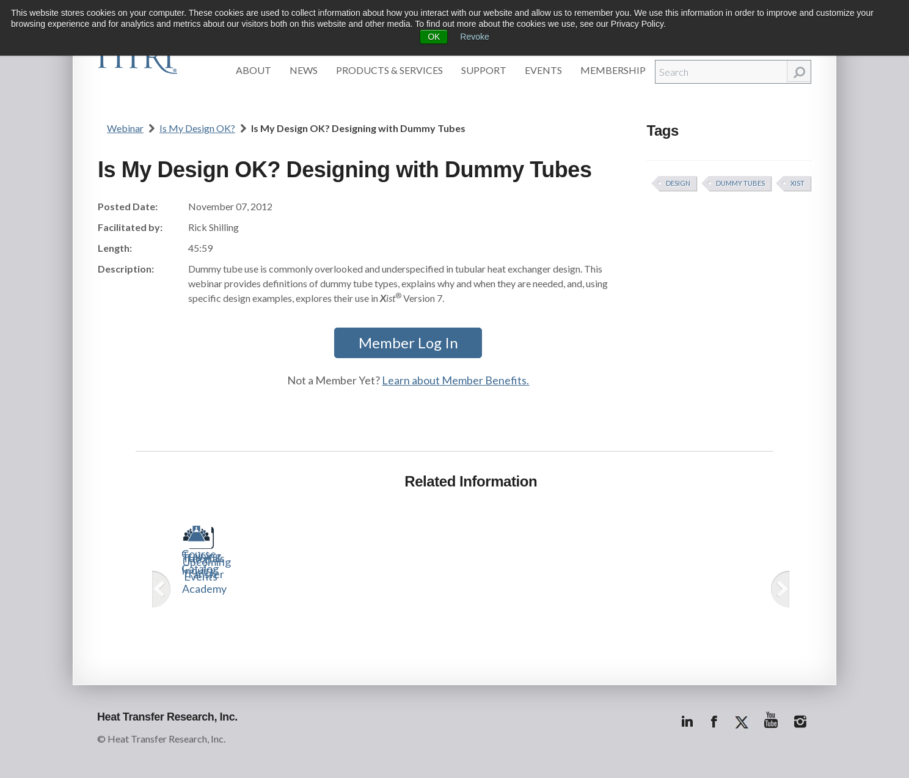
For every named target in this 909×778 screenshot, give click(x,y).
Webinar (125, 128)
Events (543, 70)
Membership (613, 70)
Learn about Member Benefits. (455, 380)
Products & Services (389, 70)
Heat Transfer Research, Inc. (167, 717)
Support (483, 70)
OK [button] (434, 37)
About (253, 70)
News (304, 70)
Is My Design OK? (197, 128)
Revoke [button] (474, 37)
